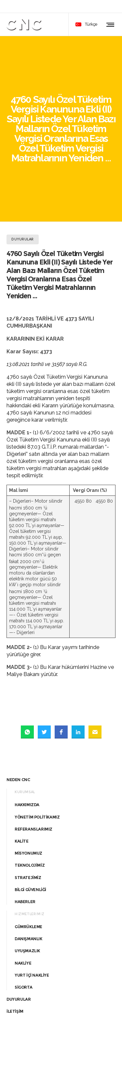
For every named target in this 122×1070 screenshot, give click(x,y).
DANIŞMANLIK (28, 866)
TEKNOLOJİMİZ (30, 793)
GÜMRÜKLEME (28, 854)
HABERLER (25, 829)
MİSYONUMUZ (28, 781)
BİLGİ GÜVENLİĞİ (30, 817)
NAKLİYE (23, 890)
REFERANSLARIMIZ (33, 756)
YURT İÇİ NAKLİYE (32, 903)
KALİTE (22, 769)
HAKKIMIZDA (27, 732)
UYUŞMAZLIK (27, 878)
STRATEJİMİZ (28, 805)
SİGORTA (23, 915)
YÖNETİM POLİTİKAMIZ (37, 744)
